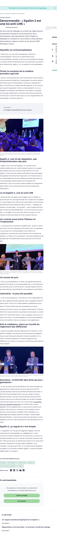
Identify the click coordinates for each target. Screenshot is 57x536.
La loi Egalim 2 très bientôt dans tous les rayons (18, 110)
